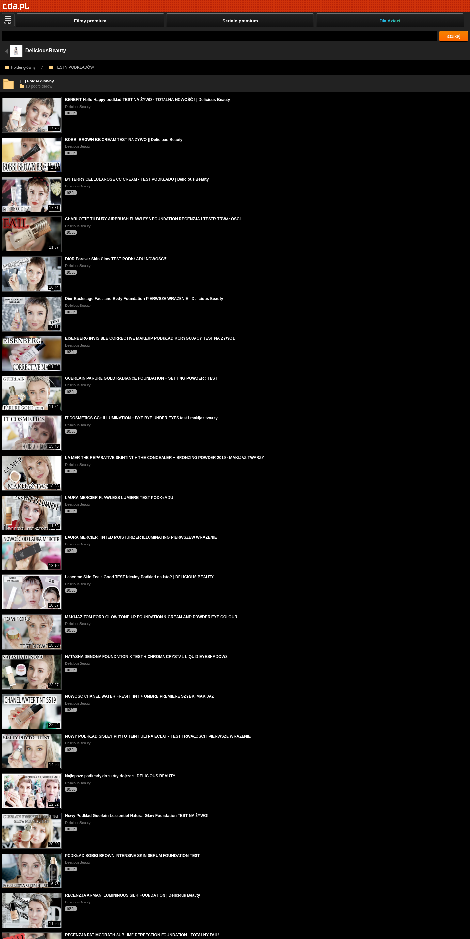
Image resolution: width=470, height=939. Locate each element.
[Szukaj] (219, 36)
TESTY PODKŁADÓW (71, 67)
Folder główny (20, 67)
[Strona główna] (16, 6)
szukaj (453, 36)
